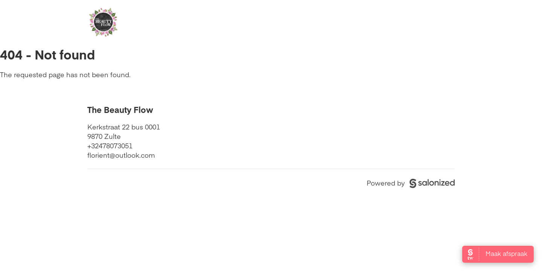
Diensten (256, 22)
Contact (374, 22)
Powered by (411, 182)
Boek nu (426, 22)
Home (140, 22)
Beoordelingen (316, 22)
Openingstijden (196, 22)
